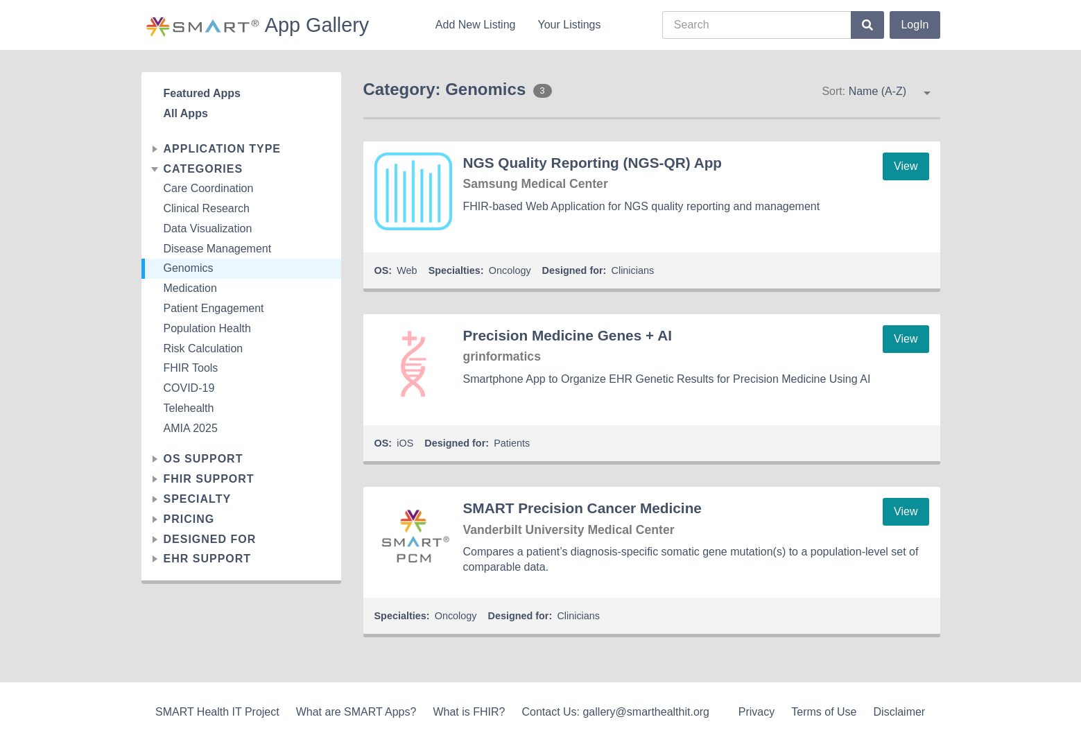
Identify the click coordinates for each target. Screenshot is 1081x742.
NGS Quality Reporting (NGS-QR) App (593, 163)
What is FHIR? (469, 712)
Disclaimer (900, 712)
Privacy (756, 712)
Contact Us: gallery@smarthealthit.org (615, 712)
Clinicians (633, 270)
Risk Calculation (203, 348)
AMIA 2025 (191, 428)
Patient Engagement (214, 308)
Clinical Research (207, 208)
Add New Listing (475, 25)
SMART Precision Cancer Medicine (582, 508)
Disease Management (218, 248)
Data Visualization (208, 228)
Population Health (207, 328)
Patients (512, 443)
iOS (405, 443)
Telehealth (189, 408)
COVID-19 (189, 388)
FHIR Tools (191, 368)
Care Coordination (209, 188)
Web (407, 270)
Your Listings (568, 25)
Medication (190, 288)
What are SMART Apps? (356, 712)
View (905, 166)
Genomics (189, 268)
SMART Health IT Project (217, 712)
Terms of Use (823, 712)
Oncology (510, 270)
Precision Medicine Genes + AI (567, 335)
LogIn (914, 25)
